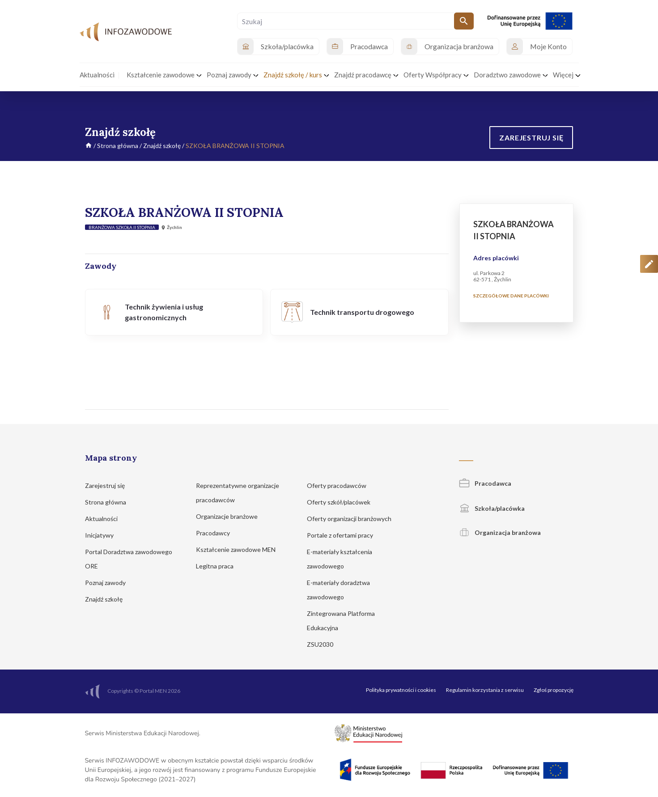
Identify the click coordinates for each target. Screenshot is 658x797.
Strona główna (117, 145)
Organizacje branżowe (231, 516)
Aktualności (105, 518)
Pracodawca (485, 483)
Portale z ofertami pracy (344, 535)
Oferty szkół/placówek (343, 502)
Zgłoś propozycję (553, 690)
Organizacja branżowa (500, 532)
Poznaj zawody (109, 582)
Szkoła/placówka (492, 508)
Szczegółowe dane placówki (511, 295)
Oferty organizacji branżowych (353, 518)
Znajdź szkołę (162, 145)
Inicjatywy (103, 535)
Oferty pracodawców (341, 485)
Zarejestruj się (109, 485)
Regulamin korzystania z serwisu (485, 690)
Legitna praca (214, 566)
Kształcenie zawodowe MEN (240, 549)
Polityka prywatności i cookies (401, 690)
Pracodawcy (217, 533)
